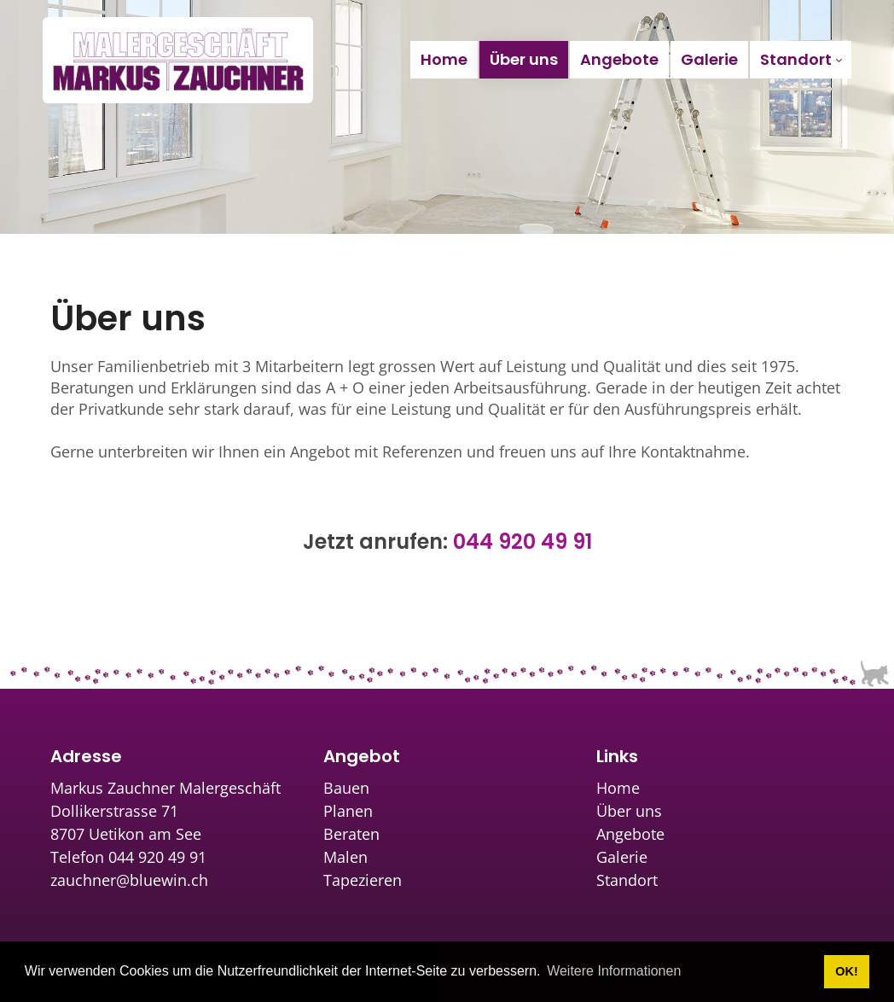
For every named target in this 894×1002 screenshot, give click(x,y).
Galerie (621, 857)
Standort (627, 880)
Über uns (629, 811)
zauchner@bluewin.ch (129, 880)
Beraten (351, 834)
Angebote (630, 834)
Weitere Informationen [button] (614, 971)
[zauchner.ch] (178, 59)
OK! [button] (846, 971)
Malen (345, 857)
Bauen (346, 788)
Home (618, 788)
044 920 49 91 (522, 541)
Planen (348, 811)
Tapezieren (362, 880)
